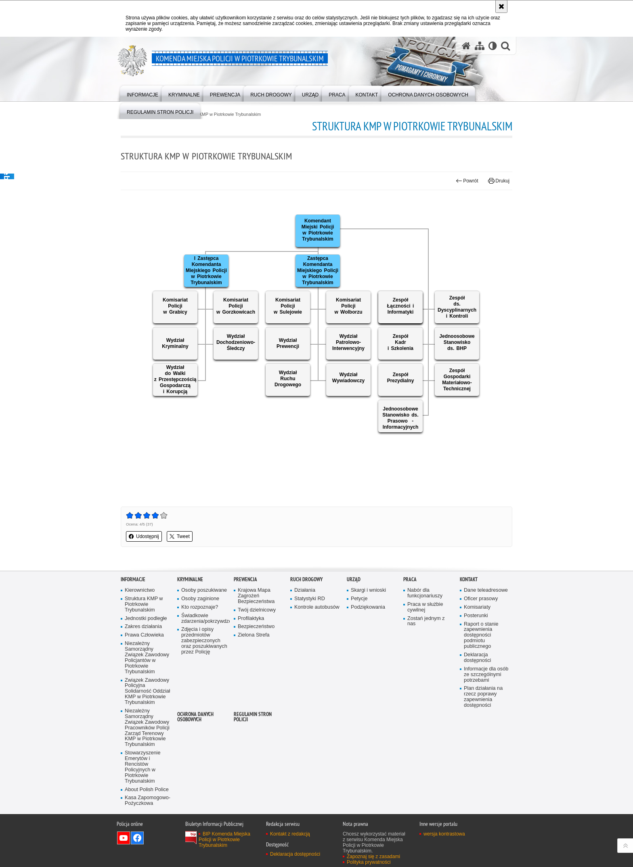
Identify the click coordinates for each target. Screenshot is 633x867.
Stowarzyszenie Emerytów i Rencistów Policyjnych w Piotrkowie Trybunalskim (142, 766)
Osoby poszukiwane (204, 590)
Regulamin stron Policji (253, 717)
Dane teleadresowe (486, 590)
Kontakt (469, 579)
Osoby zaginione (200, 598)
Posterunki (476, 615)
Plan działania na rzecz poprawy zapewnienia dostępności (483, 697)
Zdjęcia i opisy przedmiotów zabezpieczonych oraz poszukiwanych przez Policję (204, 641)
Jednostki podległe (146, 618)
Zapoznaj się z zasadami (373, 856)
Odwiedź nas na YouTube (123, 837)
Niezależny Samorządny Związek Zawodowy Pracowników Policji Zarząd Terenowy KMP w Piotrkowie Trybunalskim (147, 727)
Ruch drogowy (306, 579)
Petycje (359, 598)
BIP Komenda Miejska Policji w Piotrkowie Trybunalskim (224, 839)
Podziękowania (368, 607)
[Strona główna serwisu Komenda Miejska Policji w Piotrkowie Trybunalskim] (466, 46)
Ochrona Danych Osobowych (195, 717)
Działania (304, 590)
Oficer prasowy (481, 598)
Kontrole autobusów (317, 607)
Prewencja (245, 579)
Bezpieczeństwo (256, 626)
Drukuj (498, 181)
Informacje (133, 579)
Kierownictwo (140, 590)
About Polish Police (147, 789)
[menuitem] (142, 93)
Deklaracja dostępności (477, 657)
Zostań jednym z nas (426, 621)
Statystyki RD (309, 598)
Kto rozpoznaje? (199, 607)
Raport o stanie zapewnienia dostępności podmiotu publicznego (481, 635)
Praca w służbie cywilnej (425, 607)
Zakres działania (143, 626)
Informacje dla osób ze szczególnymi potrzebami (486, 674)
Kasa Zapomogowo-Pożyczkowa (147, 800)
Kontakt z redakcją (290, 834)
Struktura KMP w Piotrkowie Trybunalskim (220, 114)
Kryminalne (190, 579)
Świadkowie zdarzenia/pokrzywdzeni (204, 618)
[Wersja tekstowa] (492, 46)
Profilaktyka (251, 618)
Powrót (467, 181)
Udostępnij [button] (144, 536)
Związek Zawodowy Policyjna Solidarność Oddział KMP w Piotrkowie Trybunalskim (147, 692)
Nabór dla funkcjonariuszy (424, 593)
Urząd (354, 579)
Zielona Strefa (254, 635)
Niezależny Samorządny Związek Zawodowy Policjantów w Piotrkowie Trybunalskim (147, 657)
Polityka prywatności (369, 862)
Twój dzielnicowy (257, 610)
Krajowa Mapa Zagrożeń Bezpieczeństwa (256, 596)
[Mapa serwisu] (479, 46)
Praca (410, 579)
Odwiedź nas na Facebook (137, 837)
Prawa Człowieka (144, 635)
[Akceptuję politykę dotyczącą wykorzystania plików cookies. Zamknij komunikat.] (501, 6)
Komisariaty (477, 607)
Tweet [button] (180, 536)
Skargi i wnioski (368, 590)
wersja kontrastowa (444, 834)
